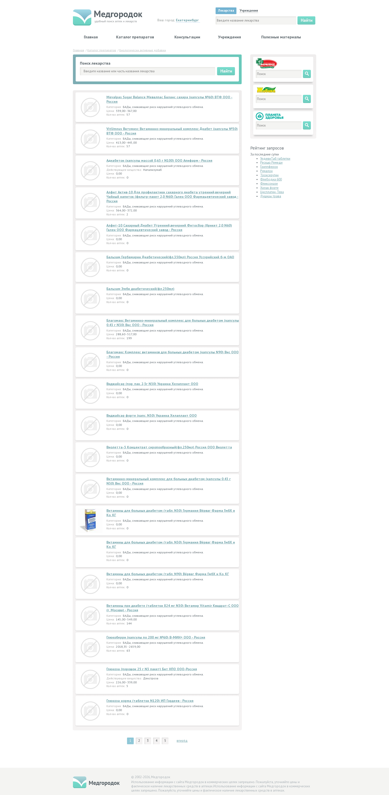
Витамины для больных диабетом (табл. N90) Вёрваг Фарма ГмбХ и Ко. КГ (167, 574)
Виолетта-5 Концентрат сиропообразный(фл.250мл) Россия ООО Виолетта (169, 447)
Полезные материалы (281, 36)
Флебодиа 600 (271, 179)
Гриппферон (269, 167)
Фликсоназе (269, 183)
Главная (91, 36)
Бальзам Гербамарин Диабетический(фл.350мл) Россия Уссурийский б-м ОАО (170, 257)
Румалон (266, 171)
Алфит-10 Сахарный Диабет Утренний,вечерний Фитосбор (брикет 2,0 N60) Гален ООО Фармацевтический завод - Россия (169, 227)
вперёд (182, 741)
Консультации (187, 36)
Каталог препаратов (135, 36)
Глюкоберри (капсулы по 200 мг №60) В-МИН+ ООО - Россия (155, 637)
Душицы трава (270, 196)
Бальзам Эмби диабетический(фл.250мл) (140, 288)
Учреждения (229, 36)
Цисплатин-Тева (272, 192)
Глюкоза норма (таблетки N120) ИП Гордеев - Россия (150, 700)
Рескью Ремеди (271, 162)
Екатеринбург (187, 20)
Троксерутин (269, 175)
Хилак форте (269, 188)
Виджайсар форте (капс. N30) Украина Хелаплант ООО (151, 415)
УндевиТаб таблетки (275, 158)
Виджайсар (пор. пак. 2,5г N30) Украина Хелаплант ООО (152, 384)
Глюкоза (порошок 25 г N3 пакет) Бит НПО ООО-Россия (151, 669)
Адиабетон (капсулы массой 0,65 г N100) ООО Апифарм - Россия (159, 160)
